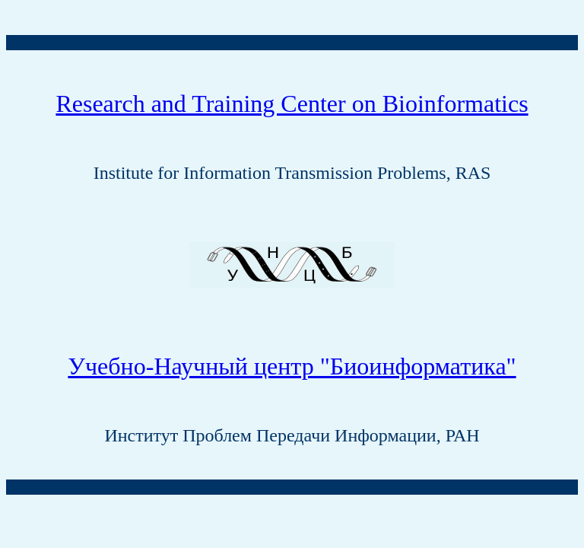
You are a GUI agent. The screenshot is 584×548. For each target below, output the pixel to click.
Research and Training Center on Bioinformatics (292, 103)
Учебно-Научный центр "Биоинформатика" (292, 366)
